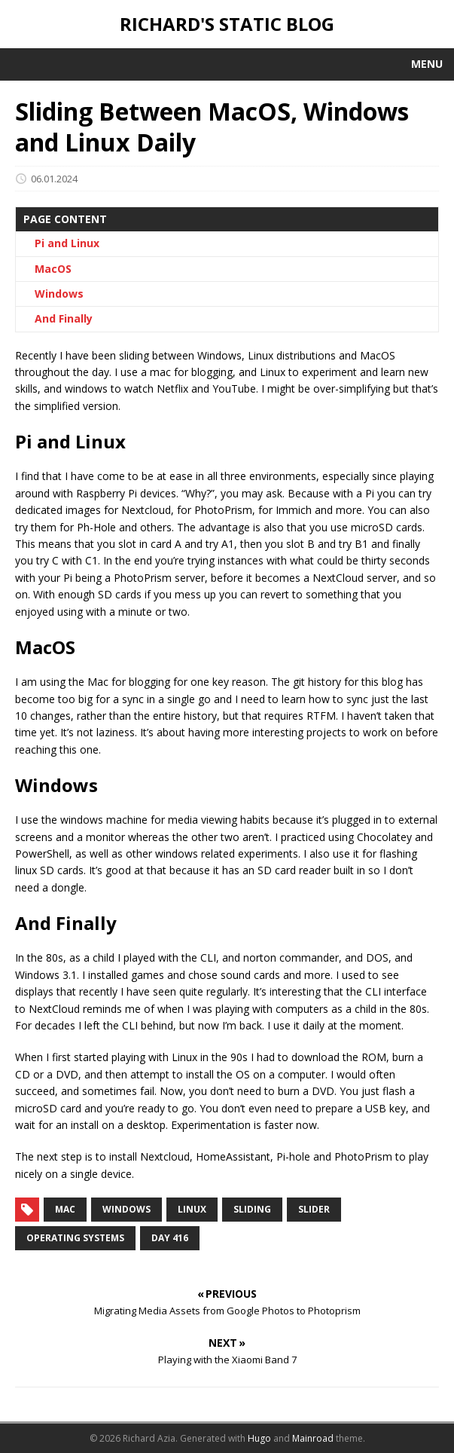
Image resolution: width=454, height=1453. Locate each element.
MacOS (53, 269)
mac (65, 1209)
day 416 (169, 1237)
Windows (59, 293)
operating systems (75, 1237)
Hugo (259, 1438)
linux (192, 1209)
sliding (252, 1209)
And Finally (64, 318)
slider (314, 1209)
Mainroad (313, 1438)
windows (126, 1209)
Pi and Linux (67, 243)
